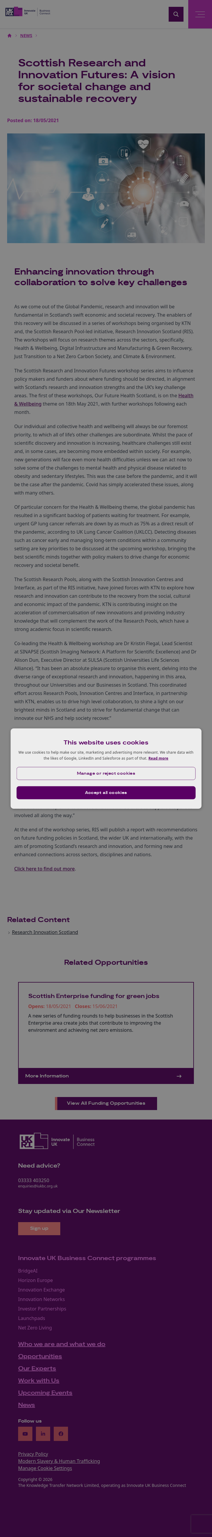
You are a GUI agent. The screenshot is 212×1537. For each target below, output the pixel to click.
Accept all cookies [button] (106, 792)
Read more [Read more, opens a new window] (158, 758)
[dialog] (106, 768)
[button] (106, 773)
